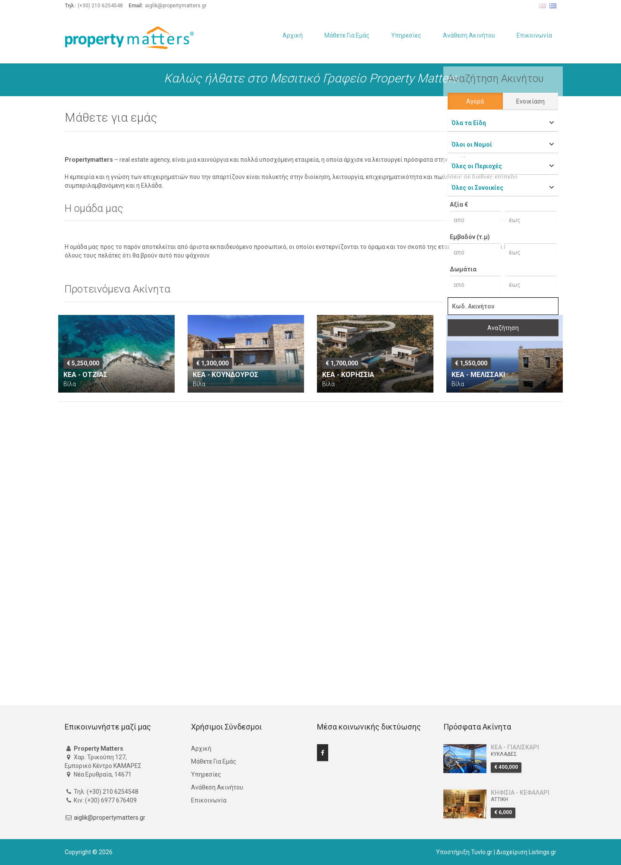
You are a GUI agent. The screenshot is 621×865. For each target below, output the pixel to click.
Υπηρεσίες (406, 35)
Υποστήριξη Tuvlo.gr (464, 852)
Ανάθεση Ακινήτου (469, 35)
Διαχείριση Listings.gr (526, 852)
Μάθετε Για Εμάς (347, 35)
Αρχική (292, 35)
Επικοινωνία (534, 35)
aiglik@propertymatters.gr (109, 817)
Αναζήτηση (503, 327)
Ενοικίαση (530, 101)
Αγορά (475, 101)
